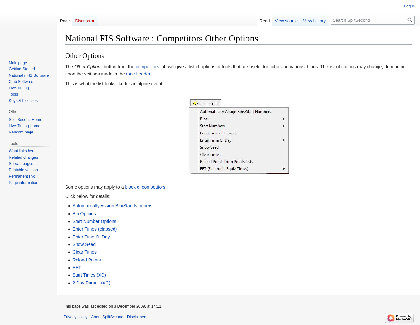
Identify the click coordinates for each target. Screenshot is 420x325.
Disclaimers (137, 317)
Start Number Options (94, 221)
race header (138, 73)
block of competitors (145, 187)
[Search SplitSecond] (373, 20)
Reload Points (86, 259)
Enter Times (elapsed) (94, 229)
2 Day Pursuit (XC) (91, 282)
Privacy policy (75, 317)
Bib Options (84, 213)
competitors (147, 66)
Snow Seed (84, 244)
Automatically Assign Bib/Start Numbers (112, 205)
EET (76, 267)
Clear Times (84, 252)
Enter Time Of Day (91, 236)
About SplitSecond (107, 317)
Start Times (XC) (89, 275)
